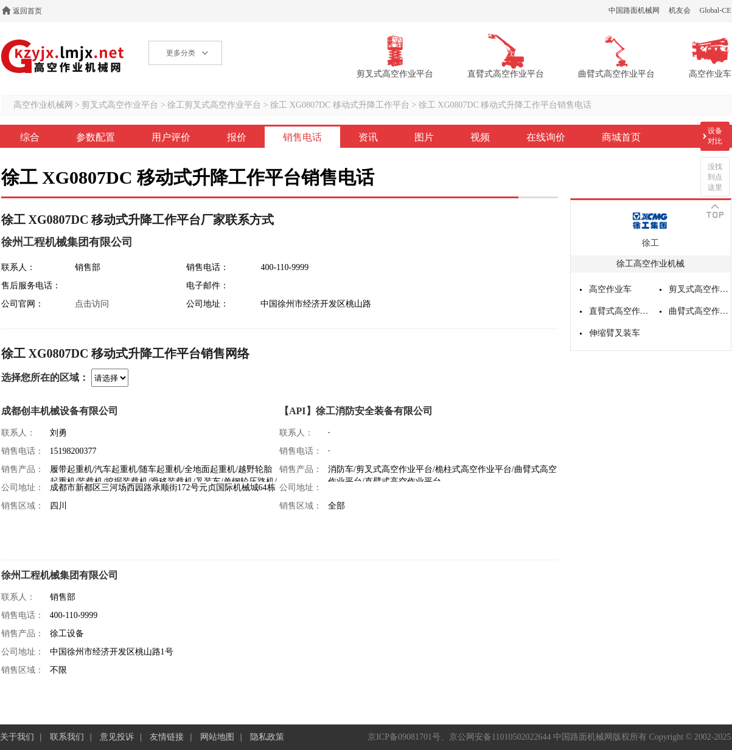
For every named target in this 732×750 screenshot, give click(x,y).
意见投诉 (117, 736)
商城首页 (621, 137)
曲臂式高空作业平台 (700, 311)
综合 (30, 137)
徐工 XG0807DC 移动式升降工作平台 (340, 104)
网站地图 (217, 736)
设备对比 (715, 136)
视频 (480, 137)
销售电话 (302, 137)
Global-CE (715, 10)
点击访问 (92, 303)
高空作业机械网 (63, 56)
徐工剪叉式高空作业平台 (214, 104)
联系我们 (67, 736)
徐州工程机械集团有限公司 (67, 242)
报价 (236, 137)
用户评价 (171, 137)
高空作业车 (610, 289)
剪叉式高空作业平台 (120, 104)
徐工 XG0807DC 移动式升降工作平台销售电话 (505, 104)
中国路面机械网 (634, 10)
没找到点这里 (715, 177)
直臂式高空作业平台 (620, 311)
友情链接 (167, 736)
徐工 (650, 243)
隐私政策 (267, 736)
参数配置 (95, 137)
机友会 (680, 10)
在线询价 (545, 137)
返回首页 (27, 11)
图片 (424, 137)
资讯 (368, 137)
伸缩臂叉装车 (614, 333)
